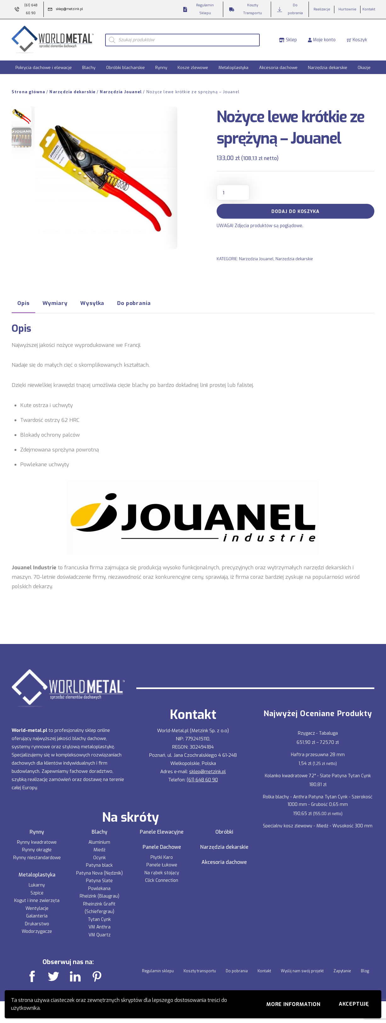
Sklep (288, 39)
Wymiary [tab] (55, 302)
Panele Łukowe (161, 864)
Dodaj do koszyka (295, 211)
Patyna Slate (99, 880)
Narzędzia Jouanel (121, 91)
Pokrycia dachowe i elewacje (43, 66)
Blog (365, 970)
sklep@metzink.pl (207, 770)
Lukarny (37, 884)
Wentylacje (37, 908)
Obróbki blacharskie (125, 66)
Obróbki (224, 831)
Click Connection (161, 879)
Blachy (88, 66)
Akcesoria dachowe (278, 66)
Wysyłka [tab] (92, 302)
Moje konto (322, 39)
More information (293, 1004)
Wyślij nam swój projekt (302, 970)
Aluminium (99, 841)
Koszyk (357, 39)
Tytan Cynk (99, 919)
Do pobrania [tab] (133, 302)
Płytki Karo (161, 856)
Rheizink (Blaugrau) (99, 895)
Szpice (37, 892)
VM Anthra (99, 926)
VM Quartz (99, 934)
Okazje (364, 66)
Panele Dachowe (162, 846)
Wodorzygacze (37, 931)
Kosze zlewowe (193, 66)
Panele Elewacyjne (162, 831)
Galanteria (37, 915)
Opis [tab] (23, 302)
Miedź (99, 849)
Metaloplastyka (233, 66)
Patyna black (99, 864)
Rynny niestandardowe (37, 857)
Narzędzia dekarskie (327, 66)
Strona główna (28, 91)
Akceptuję (354, 1004)
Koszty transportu (200, 970)
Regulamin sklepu (158, 970)
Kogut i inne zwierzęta (37, 900)
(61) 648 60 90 (202, 779)
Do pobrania (237, 970)
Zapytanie (342, 970)
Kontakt (264, 970)
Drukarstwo (37, 923)
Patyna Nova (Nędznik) (99, 872)
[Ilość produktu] (233, 191)
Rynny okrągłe (37, 849)
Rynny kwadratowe (37, 841)
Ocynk (99, 857)
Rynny (161, 66)
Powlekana (99, 888)
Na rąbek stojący (162, 872)
